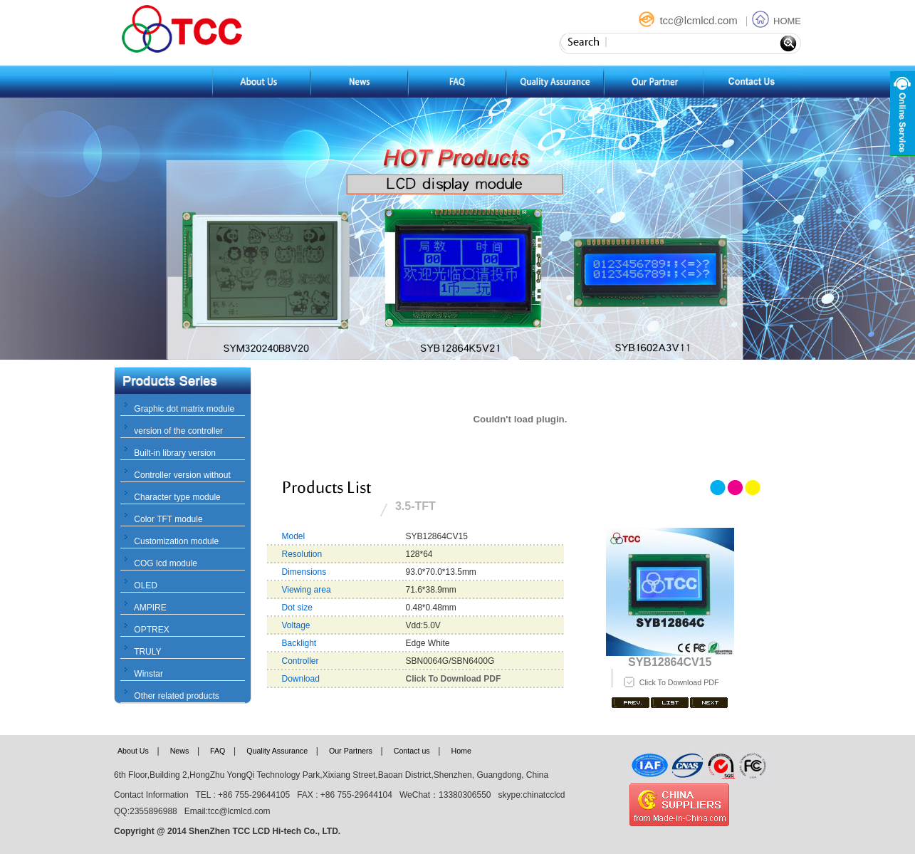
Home (461, 750)
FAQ (217, 750)
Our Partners (350, 750)
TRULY (147, 652)
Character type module (177, 497)
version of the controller (178, 431)
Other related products (176, 696)
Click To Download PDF (679, 682)
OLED (145, 585)
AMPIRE (150, 608)
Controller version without (182, 475)
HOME (776, 21)
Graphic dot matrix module (184, 409)
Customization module (176, 541)
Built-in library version (175, 453)
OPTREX (151, 630)
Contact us (412, 750)
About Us (133, 750)
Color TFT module (168, 519)
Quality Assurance (277, 750)
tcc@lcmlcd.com (689, 20)
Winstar (148, 674)
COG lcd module (165, 563)
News (179, 750)
